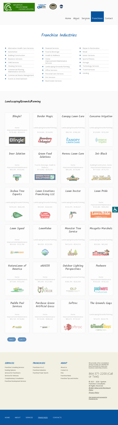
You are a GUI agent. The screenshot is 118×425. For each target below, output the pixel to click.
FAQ (62, 373)
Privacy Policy (94, 392)
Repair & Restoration (91, 48)
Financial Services (52, 48)
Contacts (57, 417)
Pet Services (50, 77)
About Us (64, 367)
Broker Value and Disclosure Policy (100, 389)
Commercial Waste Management (21, 75)
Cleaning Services (15, 66)
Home (68, 18)
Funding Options (10, 370)
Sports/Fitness (88, 59)
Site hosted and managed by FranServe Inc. (98, 398)
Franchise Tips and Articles (69, 378)
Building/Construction (16, 55)
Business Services (15, 59)
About (76, 18)
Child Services (13, 62)
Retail (85, 52)
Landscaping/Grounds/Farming (57, 66)
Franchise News (66, 376)
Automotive (12, 52)
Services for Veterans (12, 376)
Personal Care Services (54, 74)
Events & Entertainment (17, 79)
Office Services (51, 70)
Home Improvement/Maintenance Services (56, 61)
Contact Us (64, 370)
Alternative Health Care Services (21, 48)
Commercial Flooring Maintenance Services (16, 70)
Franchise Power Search (40, 373)
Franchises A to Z (38, 367)
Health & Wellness (52, 55)
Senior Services (89, 55)
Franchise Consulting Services (14, 367)
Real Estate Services (53, 81)
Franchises (97, 18)
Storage (86, 62)
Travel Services (89, 69)
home (7, 417)
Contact (109, 18)
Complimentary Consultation (14, 378)
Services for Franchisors (12, 373)
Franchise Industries (39, 370)
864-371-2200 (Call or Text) (101, 375)
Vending (86, 73)
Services (86, 18)
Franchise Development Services (15, 381)
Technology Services (91, 66)
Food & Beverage (52, 52)
